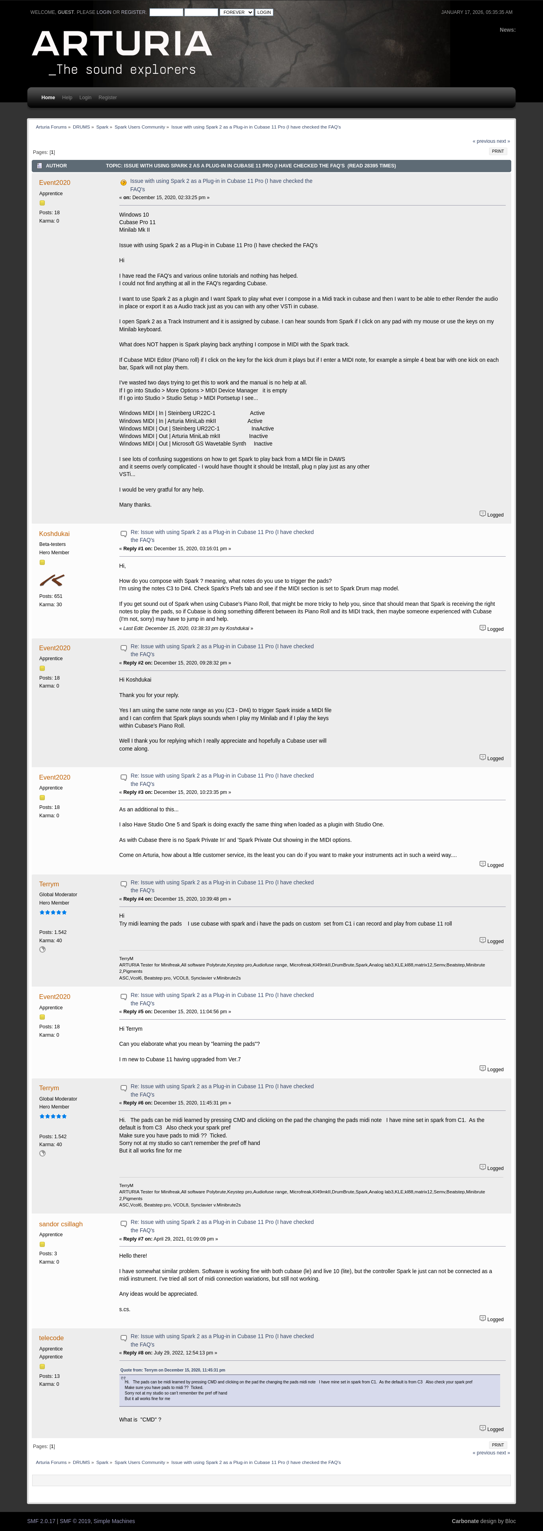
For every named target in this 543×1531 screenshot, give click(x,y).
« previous (484, 141)
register (133, 12)
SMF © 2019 (75, 1521)
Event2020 (55, 182)
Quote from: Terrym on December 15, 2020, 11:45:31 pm (173, 1370)
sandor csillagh (61, 1223)
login (104, 12)
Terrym (49, 883)
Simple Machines (114, 1521)
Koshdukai (54, 533)
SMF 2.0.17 (41, 1521)
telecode (51, 1337)
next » (503, 141)
